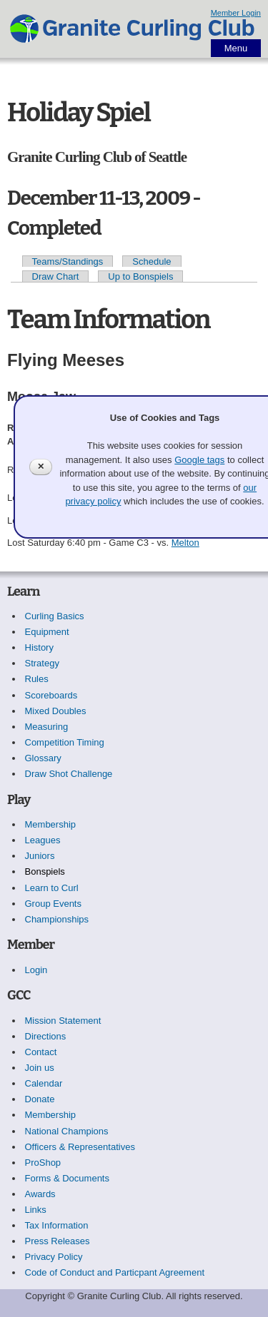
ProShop (43, 1162)
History (39, 647)
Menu (236, 48)
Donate (40, 1099)
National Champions (67, 1131)
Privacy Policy (54, 1256)
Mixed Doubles (55, 711)
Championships (57, 919)
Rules (37, 678)
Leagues (43, 840)
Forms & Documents (67, 1178)
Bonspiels (45, 871)
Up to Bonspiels (140, 276)
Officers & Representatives (80, 1146)
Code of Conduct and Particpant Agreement (115, 1272)
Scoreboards (51, 695)
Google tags (199, 459)
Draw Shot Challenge (69, 773)
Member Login (236, 13)
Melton (185, 542)
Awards (40, 1194)
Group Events (53, 903)
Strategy (42, 663)
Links (35, 1209)
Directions (45, 1036)
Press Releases (57, 1241)
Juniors (40, 855)
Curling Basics (54, 616)
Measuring (47, 726)
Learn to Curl (52, 888)
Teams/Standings (68, 261)
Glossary (43, 758)
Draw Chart (55, 276)
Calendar (44, 1083)
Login (36, 970)
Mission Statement (63, 1020)
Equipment (47, 631)
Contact (41, 1052)
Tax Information (57, 1225)
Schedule (151, 261)
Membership (50, 824)
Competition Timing (64, 742)
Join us (39, 1067)
